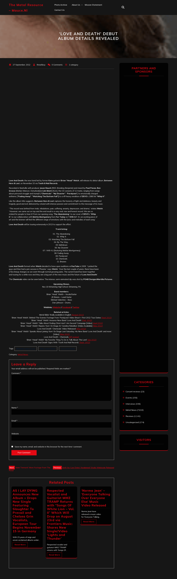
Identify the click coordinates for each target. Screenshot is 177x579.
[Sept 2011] (106, 318)
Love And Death (68, 348)
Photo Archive (60, 5)
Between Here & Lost (25, 348)
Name (14, 408)
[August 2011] (78, 315)
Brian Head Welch (47, 348)
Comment (16, 373)
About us (76, 5)
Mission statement (93, 5)
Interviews (130, 404)
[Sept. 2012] (84, 342)
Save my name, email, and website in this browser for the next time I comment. (48, 447)
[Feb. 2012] (87, 320)
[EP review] (74, 337)
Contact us (59, 10)
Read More (20, 544)
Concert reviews (133, 391)
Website (56, 307)
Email (14, 421)
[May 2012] (98, 326)
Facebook (66, 307)
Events (129, 397)
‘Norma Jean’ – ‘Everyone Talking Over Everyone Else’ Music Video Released (95, 498)
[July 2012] (91, 340)
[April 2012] (98, 323)
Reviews (129, 416)
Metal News (23, 354)
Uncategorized (132, 422)
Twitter (75, 307)
